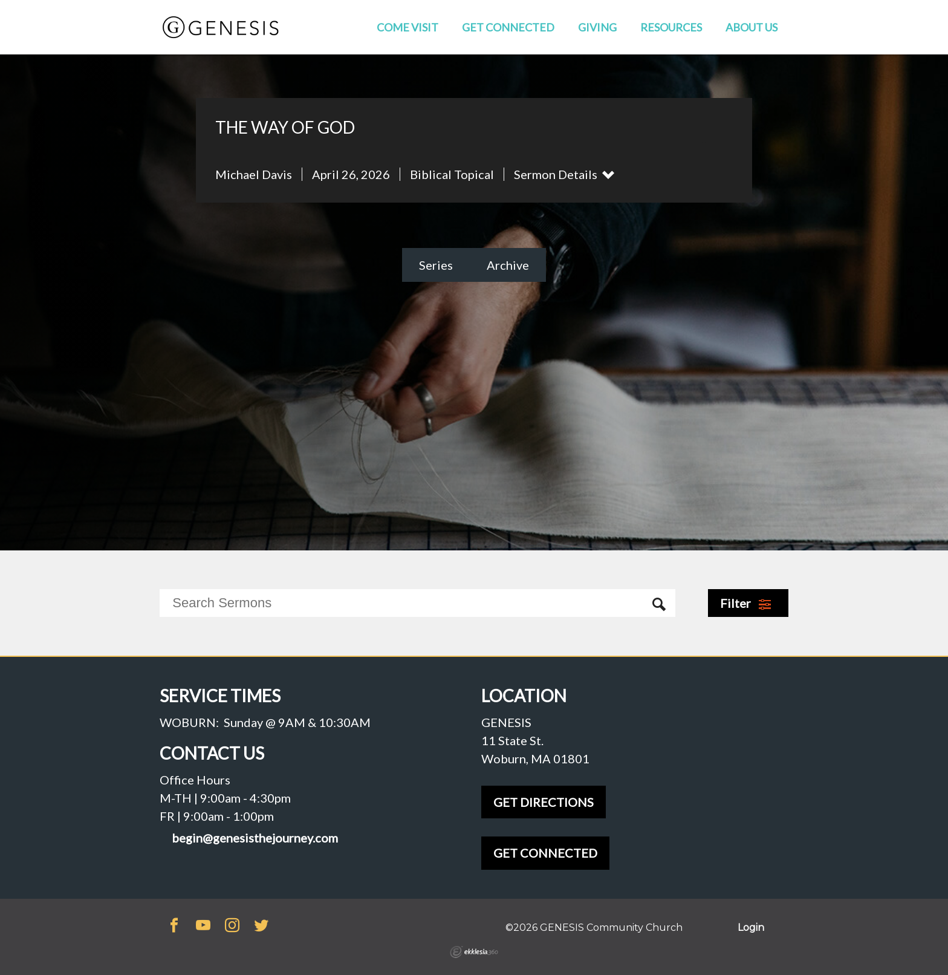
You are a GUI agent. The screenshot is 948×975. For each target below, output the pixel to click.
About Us (752, 27)
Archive (508, 265)
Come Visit (407, 27)
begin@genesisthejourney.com (255, 838)
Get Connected (508, 27)
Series (436, 265)
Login (751, 927)
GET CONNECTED (545, 853)
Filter (746, 603)
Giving (597, 27)
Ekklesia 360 (474, 952)
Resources (671, 27)
